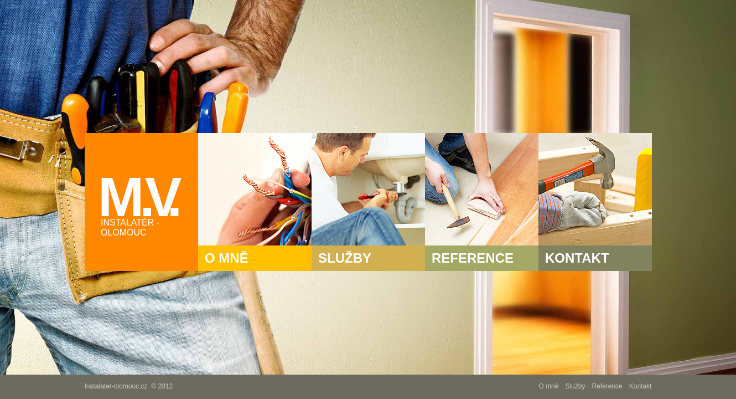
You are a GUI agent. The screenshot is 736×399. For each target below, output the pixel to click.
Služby (575, 386)
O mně (548, 386)
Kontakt (640, 386)
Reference (607, 386)
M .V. (148, 202)
